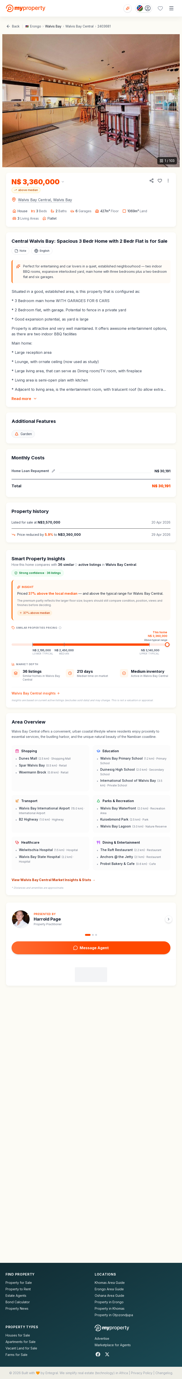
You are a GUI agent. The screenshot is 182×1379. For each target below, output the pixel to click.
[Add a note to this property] (20, 251)
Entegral (52, 1373)
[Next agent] (168, 919)
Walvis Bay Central (79, 26)
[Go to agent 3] (96, 935)
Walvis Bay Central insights (36, 693)
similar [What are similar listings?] (70, 565)
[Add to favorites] (160, 180)
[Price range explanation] (60, 627)
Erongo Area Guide (109, 1289)
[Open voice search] (128, 8)
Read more (24, 398)
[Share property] (151, 180)
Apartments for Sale (21, 1342)
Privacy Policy (141, 1373)
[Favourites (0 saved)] (160, 8)
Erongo (35, 26)
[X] (107, 1354)
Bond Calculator (18, 1302)
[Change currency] (38, 181)
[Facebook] (98, 1354)
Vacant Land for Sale (21, 1348)
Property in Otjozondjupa (114, 1315)
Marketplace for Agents (113, 1345)
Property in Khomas (109, 1308)
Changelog (163, 1373)
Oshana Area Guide (109, 1295)
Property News (17, 1308)
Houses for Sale (18, 1335)
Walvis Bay (53, 26)
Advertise (102, 1338)
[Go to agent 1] (88, 935)
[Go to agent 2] (93, 935)
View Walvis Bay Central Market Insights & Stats (53, 880)
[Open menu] (171, 8)
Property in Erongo (109, 1302)
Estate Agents (16, 1295)
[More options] (168, 180)
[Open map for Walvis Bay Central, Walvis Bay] (42, 200)
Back (13, 26)
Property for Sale (19, 1283)
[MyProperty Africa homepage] (112, 1328)
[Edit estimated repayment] (53, 470)
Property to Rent (18, 1289)
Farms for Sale (16, 1355)
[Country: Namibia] (143, 8)
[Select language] (41, 251)
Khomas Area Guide (110, 1283)
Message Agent (91, 948)
